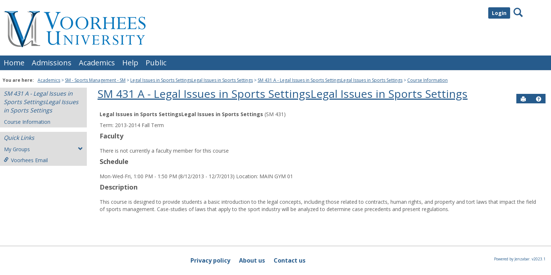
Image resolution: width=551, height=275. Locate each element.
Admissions (52, 63)
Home (14, 63)
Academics (97, 63)
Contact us (289, 260)
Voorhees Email (26, 160)
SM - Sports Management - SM (95, 80)
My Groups (43, 149)
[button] (539, 99)
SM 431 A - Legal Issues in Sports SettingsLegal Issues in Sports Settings (330, 80)
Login (499, 12)
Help (130, 63)
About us (252, 260)
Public (156, 63)
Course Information (427, 80)
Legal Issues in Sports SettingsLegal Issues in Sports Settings (191, 80)
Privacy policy (210, 260)
